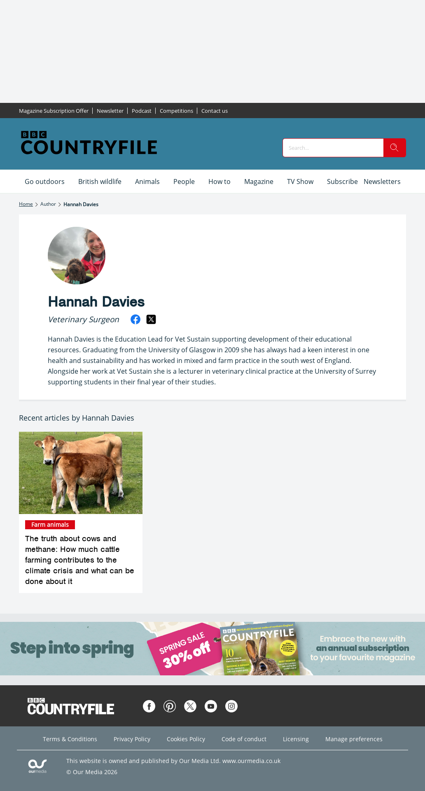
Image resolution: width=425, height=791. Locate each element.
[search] (394, 147)
